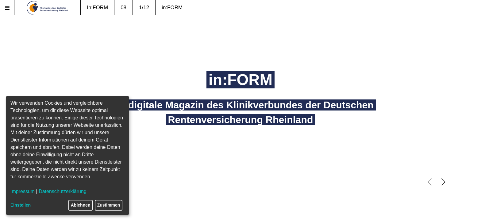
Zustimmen (108, 205)
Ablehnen (80, 205)
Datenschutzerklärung (63, 191)
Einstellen (20, 205)
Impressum (22, 191)
